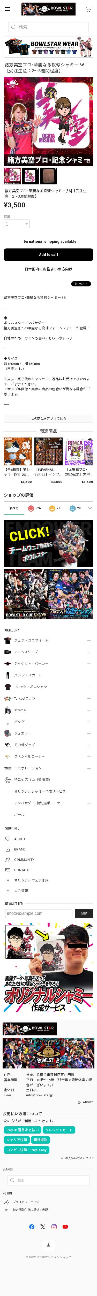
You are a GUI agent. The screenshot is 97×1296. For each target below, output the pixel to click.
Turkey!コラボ (24, 698)
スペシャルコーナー (29, 757)
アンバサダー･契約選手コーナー (39, 803)
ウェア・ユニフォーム (31, 640)
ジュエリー (22, 733)
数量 (7, 216)
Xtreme (20, 710)
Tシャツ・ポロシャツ (30, 687)
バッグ (19, 722)
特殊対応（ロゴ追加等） (33, 780)
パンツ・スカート (28, 675)
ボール (19, 815)
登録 (84, 913)
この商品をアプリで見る (48, 418)
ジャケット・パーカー (31, 664)
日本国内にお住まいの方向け (49, 269)
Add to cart (48, 255)
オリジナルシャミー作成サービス (40, 791)
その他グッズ (24, 745)
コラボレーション (28, 768)
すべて (14, 508)
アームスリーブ (26, 652)
